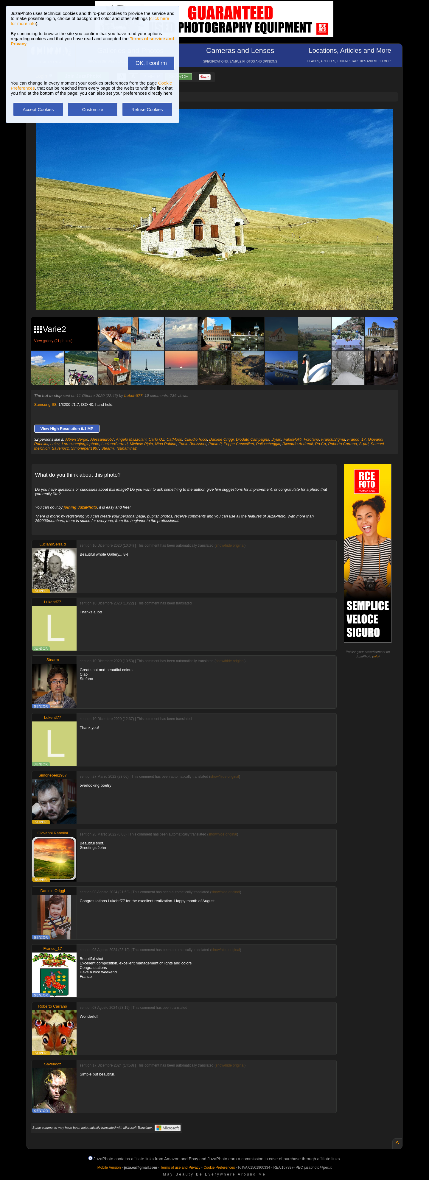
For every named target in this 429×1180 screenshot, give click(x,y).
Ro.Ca (320, 444)
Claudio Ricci (195, 439)
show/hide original (230, 545)
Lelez (55, 444)
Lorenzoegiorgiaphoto (80, 444)
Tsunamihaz (126, 448)
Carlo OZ (156, 439)
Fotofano (311, 439)
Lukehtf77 (133, 395)
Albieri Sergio (76, 439)
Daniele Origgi (221, 439)
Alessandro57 (102, 439)
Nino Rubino (165, 444)
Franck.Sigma (333, 439)
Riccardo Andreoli (297, 444)
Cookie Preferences (219, 1167)
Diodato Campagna (252, 439)
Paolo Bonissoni (192, 444)
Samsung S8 (45, 404)
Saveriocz (60, 448)
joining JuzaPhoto (80, 507)
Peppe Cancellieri (238, 444)
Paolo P (214, 444)
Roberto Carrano (342, 444)
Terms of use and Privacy (180, 1167)
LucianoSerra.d (114, 444)
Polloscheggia (268, 444)
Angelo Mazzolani (131, 439)
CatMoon (174, 439)
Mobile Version (109, 1167)
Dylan (276, 439)
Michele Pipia (141, 444)
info (376, 656)
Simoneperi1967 (85, 448)
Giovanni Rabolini (53, 833)
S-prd (364, 444)
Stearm (107, 448)
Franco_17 (356, 439)
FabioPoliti (293, 439)
